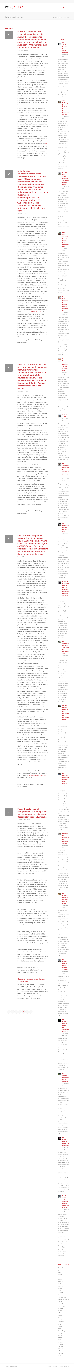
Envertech (60, 1293)
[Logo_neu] (15, 7)
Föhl (59, 1295)
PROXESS (60, 1333)
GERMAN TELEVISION (63, 1299)
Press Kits (60, 1267)
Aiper (59, 1272)
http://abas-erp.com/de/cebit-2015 (38, 775)
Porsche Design (62, 1331)
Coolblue (60, 1284)
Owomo (60, 1326)
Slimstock (60, 1342)
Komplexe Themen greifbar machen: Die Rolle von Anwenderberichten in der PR (67, 1201)
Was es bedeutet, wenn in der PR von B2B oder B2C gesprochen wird (65, 364)
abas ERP (60, 1270)
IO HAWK (60, 1311)
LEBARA (60, 1319)
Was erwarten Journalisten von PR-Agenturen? (65, 1077)
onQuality (60, 1324)
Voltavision (61, 1351)
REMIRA (60, 1335)
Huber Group (61, 1306)
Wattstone (60, 1353)
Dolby (59, 1290)
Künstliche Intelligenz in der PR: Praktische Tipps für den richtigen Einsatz (65, 178)
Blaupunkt (60, 1279)
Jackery (60, 1313)
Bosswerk (60, 1281)
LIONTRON (61, 1322)
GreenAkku (61, 1304)
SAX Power (60, 1340)
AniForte (60, 1275)
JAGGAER (60, 1315)
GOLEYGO (60, 1301)
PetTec (59, 1328)
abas (27, 50)
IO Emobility (61, 1308)
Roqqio (60, 1337)
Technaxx (60, 1344)
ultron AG (60, 1349)
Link (46, 143)
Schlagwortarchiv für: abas (14, 17)
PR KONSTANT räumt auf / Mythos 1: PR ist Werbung (65, 1141)
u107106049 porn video (36, 312)
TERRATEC (60, 1346)
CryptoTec (60, 1286)
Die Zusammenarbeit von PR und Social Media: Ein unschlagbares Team (66, 647)
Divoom (60, 1288)
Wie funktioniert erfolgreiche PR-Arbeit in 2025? (65, 527)
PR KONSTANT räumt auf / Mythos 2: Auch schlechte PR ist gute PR (65, 1025)
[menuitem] (49, 1366)
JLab (59, 1317)
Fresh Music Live (62, 1297)
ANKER (59, 1277)
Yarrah (59, 1355)
